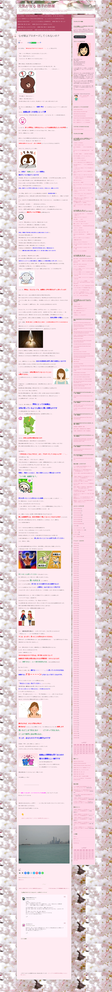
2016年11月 (76, 735)
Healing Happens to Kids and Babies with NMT (82, 374)
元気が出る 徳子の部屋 (36, 6)
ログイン (75, 836)
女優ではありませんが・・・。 (79, 180)
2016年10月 (76, 737)
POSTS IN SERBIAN (77, 519)
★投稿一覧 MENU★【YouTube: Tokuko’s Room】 (45, 29)
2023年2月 (75, 577)
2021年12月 (76, 605)
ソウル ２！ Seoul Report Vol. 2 (79, 266)
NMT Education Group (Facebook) (80, 113)
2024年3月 (75, 560)
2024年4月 (75, 558)
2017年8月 (75, 716)
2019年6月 (75, 669)
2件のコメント (21, 879)
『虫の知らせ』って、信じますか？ (80, 314)
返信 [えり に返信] (65, 923)
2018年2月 (75, 703)
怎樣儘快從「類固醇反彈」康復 (79, 426)
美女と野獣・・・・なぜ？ (78, 219)
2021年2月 (75, 626)
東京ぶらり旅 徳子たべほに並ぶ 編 (80, 264)
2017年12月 (76, 707)
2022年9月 (75, 588)
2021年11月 (76, 607)
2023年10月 (76, 564)
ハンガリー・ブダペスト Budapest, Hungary (81, 289)
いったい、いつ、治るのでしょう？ (80, 195)
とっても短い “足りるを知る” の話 (80, 221)
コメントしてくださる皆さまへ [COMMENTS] (40, 21)
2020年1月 (75, 654)
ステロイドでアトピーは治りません (80, 160)
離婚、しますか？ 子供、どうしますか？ (81, 223)
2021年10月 (76, 609)
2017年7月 (75, 718)
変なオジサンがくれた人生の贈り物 (80, 250)
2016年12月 (76, 733)
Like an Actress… (77, 349)
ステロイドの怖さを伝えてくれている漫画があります (83, 162)
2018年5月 (75, 697)
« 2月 (74, 754)
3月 (15, 35)
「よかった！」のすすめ (78, 227)
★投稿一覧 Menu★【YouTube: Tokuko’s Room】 (82, 765)
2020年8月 (75, 639)
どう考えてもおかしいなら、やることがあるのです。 (83, 193)
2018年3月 (75, 701)
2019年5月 (75, 671)
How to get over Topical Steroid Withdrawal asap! (82, 322)
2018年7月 (75, 692)
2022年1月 (75, 603)
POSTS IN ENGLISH (77, 515)
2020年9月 (75, 637)
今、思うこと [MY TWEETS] (45, 15)
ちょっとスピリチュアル (78, 527)
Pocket (38, 42)
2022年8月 (75, 590)
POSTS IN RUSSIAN (77, 517)
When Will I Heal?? (77, 359)
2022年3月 (75, 598)
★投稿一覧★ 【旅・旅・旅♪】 (24, 24)
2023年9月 (75, 566)
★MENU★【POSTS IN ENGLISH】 (25, 29)
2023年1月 (75, 579)
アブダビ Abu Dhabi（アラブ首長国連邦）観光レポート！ (59, 888)
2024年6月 (75, 556)
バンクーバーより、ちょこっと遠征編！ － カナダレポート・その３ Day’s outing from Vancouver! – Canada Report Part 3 (84, 282)
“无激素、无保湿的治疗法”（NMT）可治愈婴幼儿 (82, 430)
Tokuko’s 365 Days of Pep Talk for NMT (80, 111)
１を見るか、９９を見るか (78, 142)
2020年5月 (75, 645)
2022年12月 (76, 581)
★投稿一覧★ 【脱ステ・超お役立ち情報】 (46, 27)
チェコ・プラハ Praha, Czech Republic (81, 295)
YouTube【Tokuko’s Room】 (32, 15)
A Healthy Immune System (78, 338)
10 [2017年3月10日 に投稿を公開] (86, 748)
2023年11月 (76, 562)
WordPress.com (26, 990)
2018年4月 (75, 699)
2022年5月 (75, 594)
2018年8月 (75, 690)
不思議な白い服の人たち (78, 306)
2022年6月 (75, 592)
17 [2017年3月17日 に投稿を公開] (86, 749)
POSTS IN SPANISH (77, 521)
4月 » (77, 754)
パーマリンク (38, 877)
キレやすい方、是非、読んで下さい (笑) (81, 232)
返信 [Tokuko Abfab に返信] (65, 896)
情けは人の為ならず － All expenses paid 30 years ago (84, 225)
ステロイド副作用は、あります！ (79, 158)
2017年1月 (75, 731)
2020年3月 (75, 650)
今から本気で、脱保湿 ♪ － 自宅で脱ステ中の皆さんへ (84, 153)
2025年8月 (75, 545)
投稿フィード (76, 838)
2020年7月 (75, 641)
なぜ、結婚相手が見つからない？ (79, 310)
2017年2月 (75, 729)
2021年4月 (75, 622)
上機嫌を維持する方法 (77, 239)
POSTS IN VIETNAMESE (78, 523)
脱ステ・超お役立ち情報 (78, 536)
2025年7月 (75, 547)
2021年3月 (75, 624)
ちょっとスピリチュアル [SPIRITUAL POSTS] (54, 18)
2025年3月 (75, 549)
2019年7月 (75, 667)
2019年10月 (76, 660)
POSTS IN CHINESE (77, 510)
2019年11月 (76, 658)
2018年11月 (76, 684)
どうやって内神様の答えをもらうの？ (80, 308)
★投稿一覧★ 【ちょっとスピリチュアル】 (27, 27)
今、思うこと (33, 877)
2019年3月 (75, 675)
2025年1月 (75, 551)
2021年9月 (75, 611)
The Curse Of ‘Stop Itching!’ (78, 363)
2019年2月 (75, 677)
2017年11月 (76, 709)
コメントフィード (77, 840)
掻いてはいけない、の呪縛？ (79, 182)
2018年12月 (76, 682)
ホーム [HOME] (21, 15)
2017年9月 (75, 714)
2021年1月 (75, 628)
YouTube (75, 525)
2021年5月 (75, 620)
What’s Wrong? (76, 361)
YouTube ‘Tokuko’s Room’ (78, 109)
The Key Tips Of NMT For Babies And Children (82, 376)
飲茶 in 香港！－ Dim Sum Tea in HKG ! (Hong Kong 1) (83, 258)
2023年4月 (75, 575)
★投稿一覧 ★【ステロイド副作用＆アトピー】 (42, 24)
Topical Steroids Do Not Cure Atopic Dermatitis (82, 353)
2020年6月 (75, 643)
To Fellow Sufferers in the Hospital (80, 372)
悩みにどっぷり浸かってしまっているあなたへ (82, 237)
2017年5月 (75, 722)
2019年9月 (75, 662)
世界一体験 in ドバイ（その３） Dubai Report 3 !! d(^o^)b (84, 285)
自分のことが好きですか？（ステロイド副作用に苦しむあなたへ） (36, 818)
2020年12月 (76, 630)
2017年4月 (75, 724)
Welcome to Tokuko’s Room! (23, 21)
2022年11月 (76, 583)
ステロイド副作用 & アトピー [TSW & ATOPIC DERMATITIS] (30, 18)
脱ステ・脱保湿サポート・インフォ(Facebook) (82, 122)
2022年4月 (75, 596)
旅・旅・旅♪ (76, 534)
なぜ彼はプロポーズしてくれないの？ (80, 217)
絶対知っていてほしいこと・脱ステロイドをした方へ (83, 174)
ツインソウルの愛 (77, 304)
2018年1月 (75, 705)
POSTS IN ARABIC (77, 508)
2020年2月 (75, 652)
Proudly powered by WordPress (10, 990)
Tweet (21, 42)
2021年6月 (75, 618)
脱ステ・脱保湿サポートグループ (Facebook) (82, 120)
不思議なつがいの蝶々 (77, 312)
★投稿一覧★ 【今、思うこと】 (59, 21)
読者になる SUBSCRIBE (80, 36)
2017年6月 (75, 720)
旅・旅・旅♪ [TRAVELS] (58, 15)
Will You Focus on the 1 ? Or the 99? (80, 351)
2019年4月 (75, 673)
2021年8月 (75, 613)
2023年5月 (75, 573)
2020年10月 (76, 635)
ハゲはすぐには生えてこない (79, 144)
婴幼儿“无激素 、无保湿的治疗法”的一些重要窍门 (82, 428)
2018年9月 (75, 688)
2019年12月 (76, 656)
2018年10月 (76, 686)
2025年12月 (76, 543)
